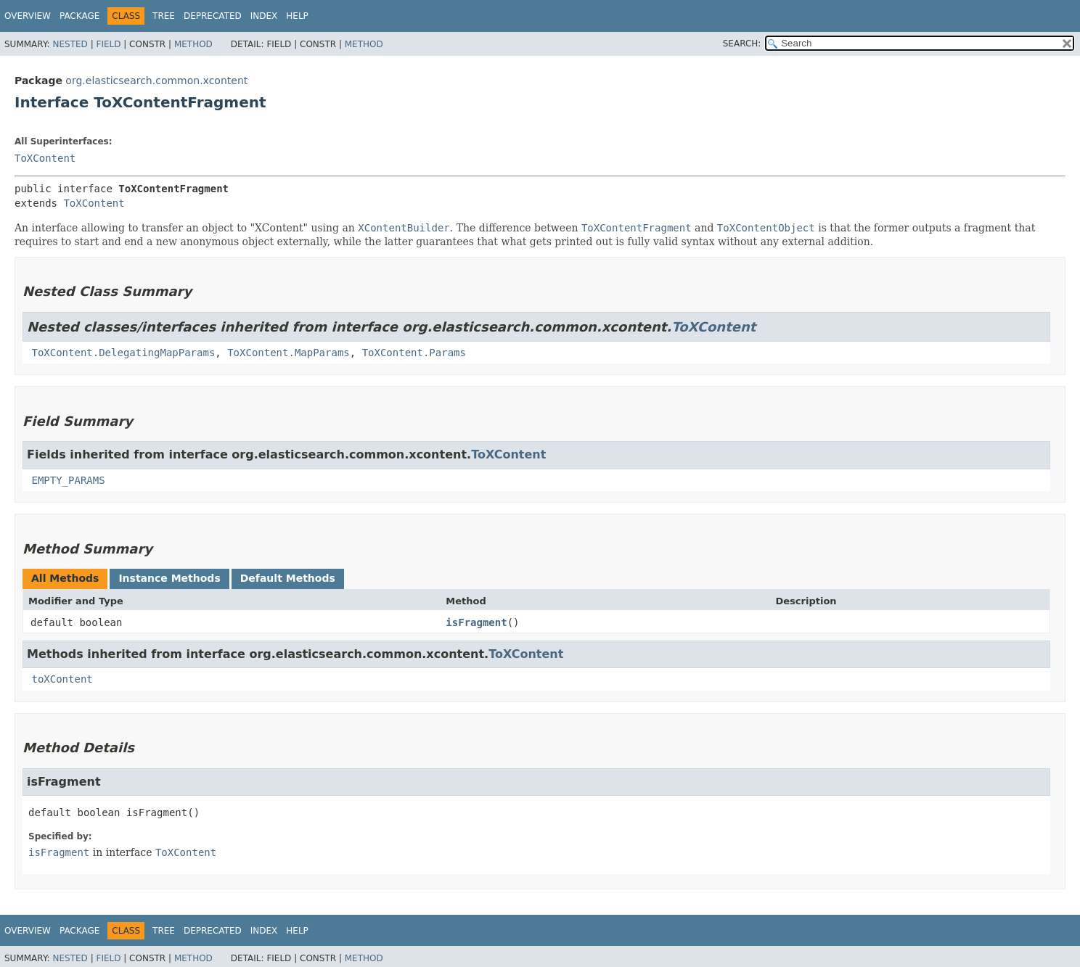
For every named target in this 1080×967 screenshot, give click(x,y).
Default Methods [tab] (287, 578)
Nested (69, 44)
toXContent (61, 679)
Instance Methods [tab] (169, 578)
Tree (163, 16)
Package (79, 16)
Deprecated (213, 16)
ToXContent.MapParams (288, 352)
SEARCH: (742, 43)
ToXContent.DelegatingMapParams (123, 352)
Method (193, 44)
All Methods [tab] (65, 578)
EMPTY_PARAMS (68, 480)
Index (264, 16)
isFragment (476, 622)
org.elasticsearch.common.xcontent (156, 80)
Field (108, 44)
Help (297, 16)
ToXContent (45, 158)
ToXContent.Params (414, 352)
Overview (27, 16)
